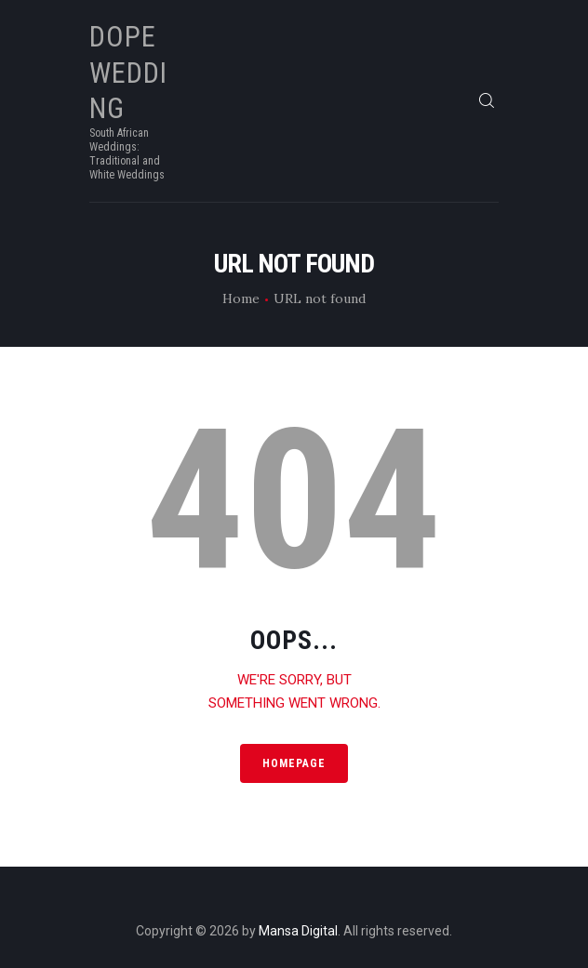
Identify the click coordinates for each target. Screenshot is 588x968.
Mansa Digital (298, 930)
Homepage (294, 763)
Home (241, 298)
